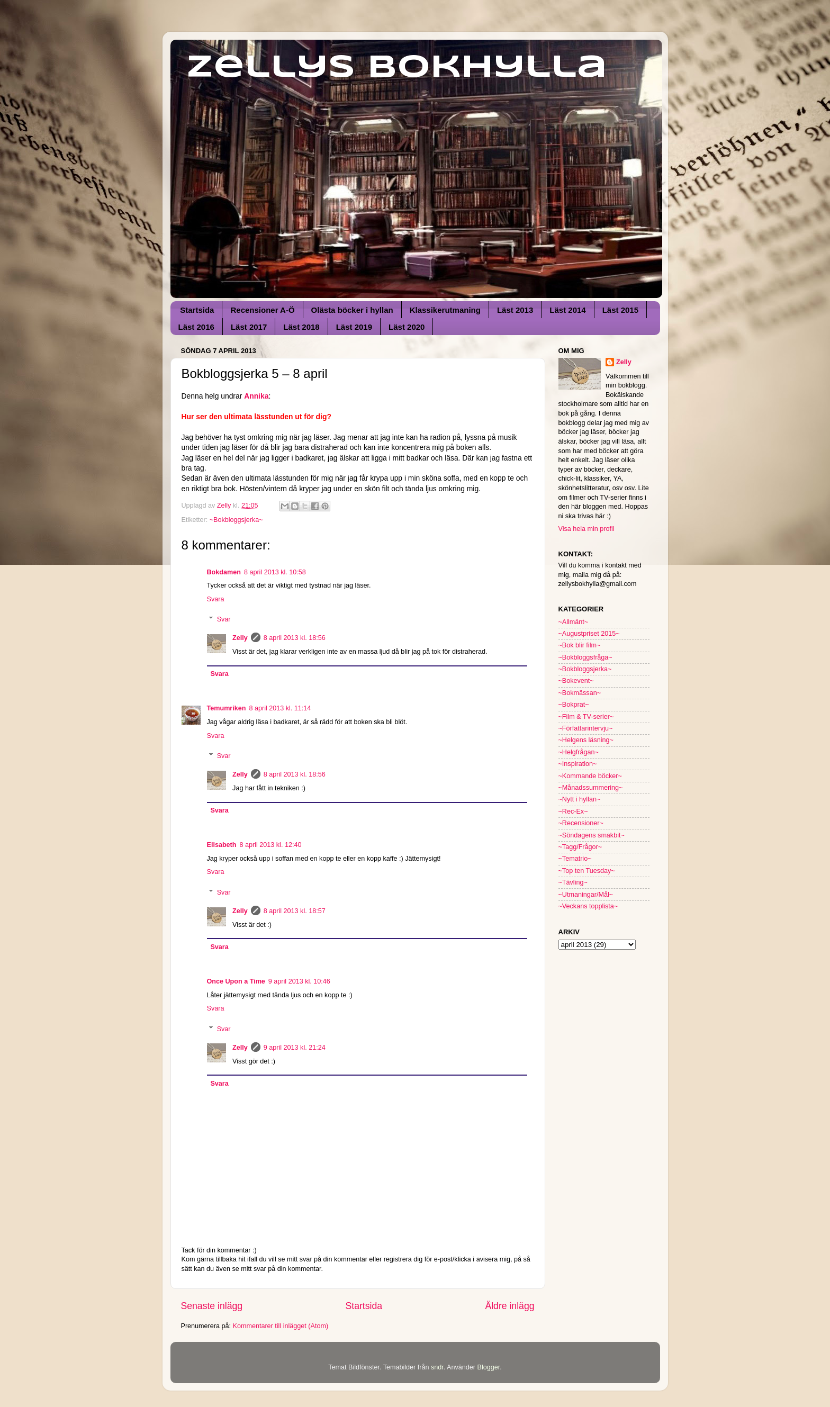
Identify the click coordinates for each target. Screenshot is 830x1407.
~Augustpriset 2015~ (589, 633)
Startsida (197, 309)
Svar (224, 619)
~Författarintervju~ (585, 728)
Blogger (488, 1367)
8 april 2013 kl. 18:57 (295, 911)
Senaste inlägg (212, 1306)
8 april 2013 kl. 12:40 (271, 845)
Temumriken (226, 708)
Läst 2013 (515, 309)
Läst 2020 (407, 326)
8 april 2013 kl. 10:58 (275, 572)
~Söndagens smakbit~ (591, 835)
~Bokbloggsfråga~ (585, 657)
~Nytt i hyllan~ (579, 799)
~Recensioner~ (580, 823)
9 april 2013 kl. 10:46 (299, 981)
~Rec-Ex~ (573, 811)
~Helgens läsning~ (586, 740)
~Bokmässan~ (579, 693)
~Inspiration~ (577, 764)
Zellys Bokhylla (396, 67)
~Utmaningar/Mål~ (586, 894)
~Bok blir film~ (579, 645)
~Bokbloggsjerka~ (236, 520)
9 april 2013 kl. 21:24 (295, 1047)
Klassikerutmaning (445, 309)
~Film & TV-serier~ (586, 716)
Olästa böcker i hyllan (352, 309)
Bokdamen (224, 572)
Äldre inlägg (509, 1306)
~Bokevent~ (576, 680)
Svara (215, 599)
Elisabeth (222, 845)
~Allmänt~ (573, 622)
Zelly (240, 638)
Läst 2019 (354, 326)
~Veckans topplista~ (588, 906)
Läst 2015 (620, 309)
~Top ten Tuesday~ (586, 870)
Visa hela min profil (586, 529)
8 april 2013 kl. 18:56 (295, 638)
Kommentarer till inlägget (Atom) (281, 1326)
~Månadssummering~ (590, 787)
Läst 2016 (196, 326)
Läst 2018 (301, 326)
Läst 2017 (249, 326)
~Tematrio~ (575, 858)
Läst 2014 (567, 309)
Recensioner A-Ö (262, 309)
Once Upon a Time (236, 981)
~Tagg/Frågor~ (580, 847)
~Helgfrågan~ (578, 752)
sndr (437, 1367)
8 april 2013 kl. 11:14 (280, 708)
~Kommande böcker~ (590, 776)
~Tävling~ (573, 882)
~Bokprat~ (573, 704)
